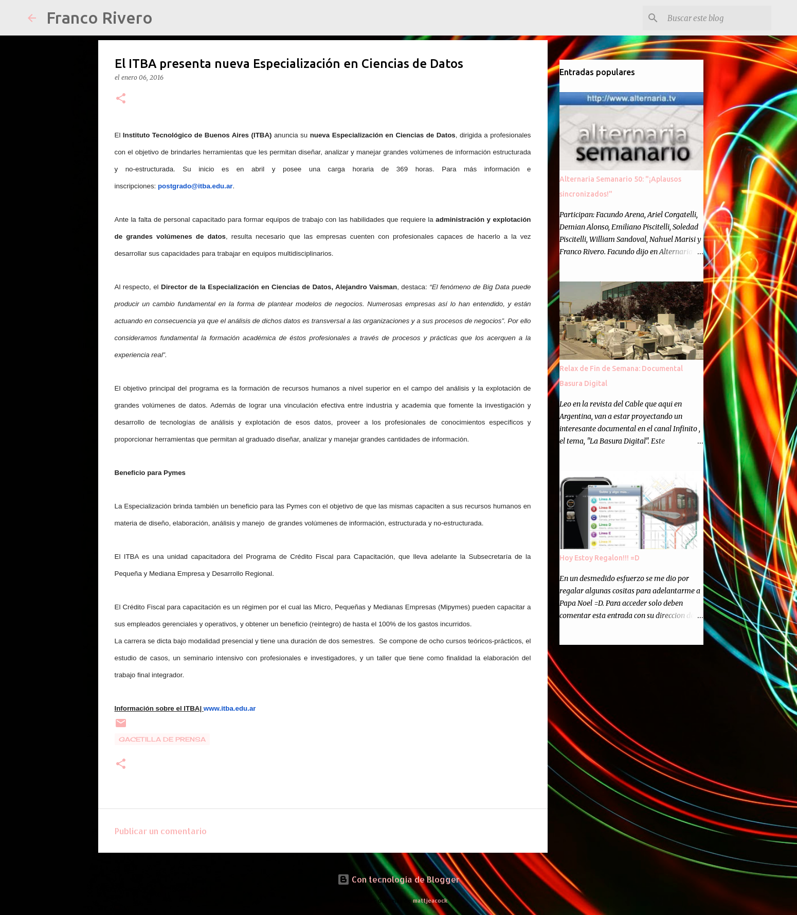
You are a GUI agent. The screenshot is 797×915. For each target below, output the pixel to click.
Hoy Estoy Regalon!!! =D (599, 558)
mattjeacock (430, 900)
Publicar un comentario (161, 830)
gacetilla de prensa (162, 739)
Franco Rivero (99, 17)
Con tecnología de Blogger (398, 879)
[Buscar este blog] (717, 18)
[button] (121, 99)
